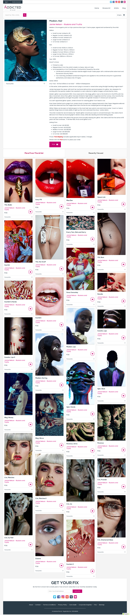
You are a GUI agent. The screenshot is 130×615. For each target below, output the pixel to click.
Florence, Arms (71, 444)
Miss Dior (69, 200)
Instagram (116, 2)
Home (97, 8)
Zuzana (38, 559)
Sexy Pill (38, 200)
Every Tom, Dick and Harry (76, 232)
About (31, 605)
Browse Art (106, 8)
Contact (125, 2)
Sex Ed (7, 265)
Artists (116, 8)
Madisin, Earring (41, 378)
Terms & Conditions (49, 605)
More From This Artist (34, 153)
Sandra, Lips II (9, 357)
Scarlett (38, 318)
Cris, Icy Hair (9, 538)
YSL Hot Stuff (40, 262)
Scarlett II (70, 564)
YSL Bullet (8, 205)
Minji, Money (8, 418)
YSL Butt (100, 257)
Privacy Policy (62, 605)
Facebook (114, 2)
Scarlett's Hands (10, 302)
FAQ (95, 605)
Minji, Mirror (39, 438)
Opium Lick (101, 197)
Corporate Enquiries (85, 605)
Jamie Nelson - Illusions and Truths (65, 24)
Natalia (100, 294)
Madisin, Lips (71, 347)
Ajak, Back (101, 389)
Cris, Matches (9, 478)
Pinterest (119, 2)
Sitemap (101, 605)
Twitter (111, 2)
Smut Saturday (72, 292)
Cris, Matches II (40, 498)
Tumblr (122, 2)
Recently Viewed (96, 153)
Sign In (6, 2)
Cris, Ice (69, 504)
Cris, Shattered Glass (105, 540)
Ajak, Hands (70, 407)
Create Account (16, 2)
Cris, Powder (102, 480)
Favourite (25, 84)
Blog (124, 8)
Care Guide (72, 605)
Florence (100, 443)
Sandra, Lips (102, 331)
